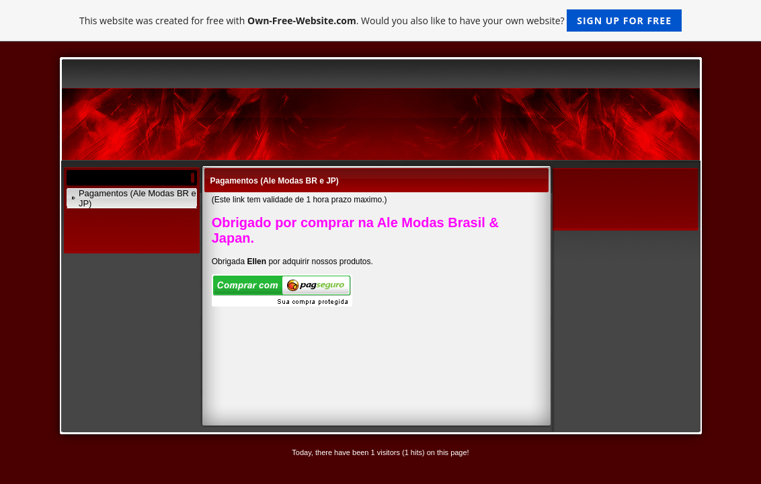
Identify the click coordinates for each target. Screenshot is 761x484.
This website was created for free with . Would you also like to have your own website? (380, 20)
